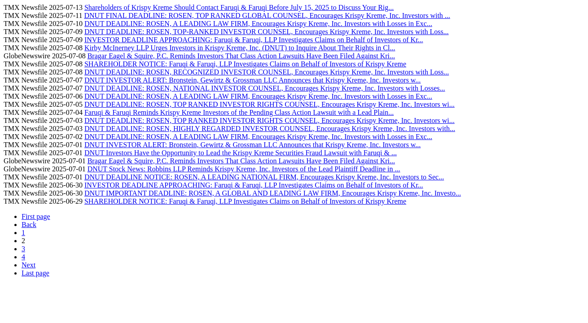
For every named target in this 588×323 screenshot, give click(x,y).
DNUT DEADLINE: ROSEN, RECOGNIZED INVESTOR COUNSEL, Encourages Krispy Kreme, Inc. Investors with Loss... (266, 72)
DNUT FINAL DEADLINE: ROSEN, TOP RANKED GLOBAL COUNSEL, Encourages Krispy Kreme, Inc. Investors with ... (267, 15)
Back (29, 224)
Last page (35, 273)
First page (36, 216)
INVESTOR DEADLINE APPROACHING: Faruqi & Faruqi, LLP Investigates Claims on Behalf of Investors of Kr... (253, 40)
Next (28, 265)
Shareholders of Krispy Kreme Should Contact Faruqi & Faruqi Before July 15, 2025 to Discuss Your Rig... (239, 7)
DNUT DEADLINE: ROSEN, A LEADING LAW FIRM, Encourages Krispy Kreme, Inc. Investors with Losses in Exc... (258, 23)
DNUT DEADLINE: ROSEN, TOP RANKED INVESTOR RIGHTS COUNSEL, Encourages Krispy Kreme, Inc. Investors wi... (269, 104)
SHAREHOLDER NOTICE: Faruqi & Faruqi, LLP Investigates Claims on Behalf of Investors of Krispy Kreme (245, 64)
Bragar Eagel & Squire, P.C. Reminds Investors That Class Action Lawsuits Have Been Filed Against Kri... (241, 56)
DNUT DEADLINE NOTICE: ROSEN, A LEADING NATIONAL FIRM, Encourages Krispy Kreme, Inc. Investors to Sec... (264, 177)
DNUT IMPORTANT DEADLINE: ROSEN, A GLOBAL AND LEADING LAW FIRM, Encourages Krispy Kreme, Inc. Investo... (272, 193)
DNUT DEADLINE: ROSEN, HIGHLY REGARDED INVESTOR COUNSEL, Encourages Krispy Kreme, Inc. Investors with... (269, 128)
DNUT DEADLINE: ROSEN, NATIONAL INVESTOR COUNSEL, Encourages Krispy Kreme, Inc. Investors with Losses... (264, 88)
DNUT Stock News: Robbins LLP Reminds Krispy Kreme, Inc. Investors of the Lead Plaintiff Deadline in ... (244, 169)
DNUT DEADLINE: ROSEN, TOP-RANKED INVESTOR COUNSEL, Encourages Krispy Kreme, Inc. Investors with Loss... (266, 31)
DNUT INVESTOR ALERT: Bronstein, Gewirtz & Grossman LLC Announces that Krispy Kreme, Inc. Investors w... (252, 80)
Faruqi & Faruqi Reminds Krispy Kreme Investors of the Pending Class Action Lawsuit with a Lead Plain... (239, 112)
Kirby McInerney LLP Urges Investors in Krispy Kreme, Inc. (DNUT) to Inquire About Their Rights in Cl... (239, 48)
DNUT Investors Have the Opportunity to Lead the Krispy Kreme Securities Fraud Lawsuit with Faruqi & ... (240, 153)
